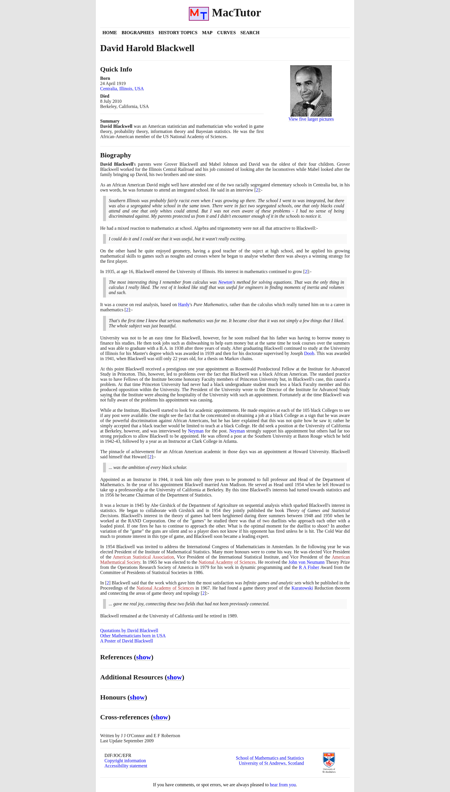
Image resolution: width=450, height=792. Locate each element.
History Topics (178, 32)
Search (250, 32)
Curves (226, 32)
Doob (309, 353)
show (143, 657)
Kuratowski (302, 588)
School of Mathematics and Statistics (270, 758)
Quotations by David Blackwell (129, 630)
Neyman (195, 430)
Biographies (138, 32)
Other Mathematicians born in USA (133, 635)
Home (109, 32)
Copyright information (125, 760)
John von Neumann (306, 562)
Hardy (184, 304)
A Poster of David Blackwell (126, 640)
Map (207, 32)
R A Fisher (309, 567)
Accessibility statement (125, 765)
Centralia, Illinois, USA (122, 88)
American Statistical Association (143, 557)
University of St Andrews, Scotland (271, 763)
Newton (225, 282)
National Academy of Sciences (227, 562)
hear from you (283, 784)
